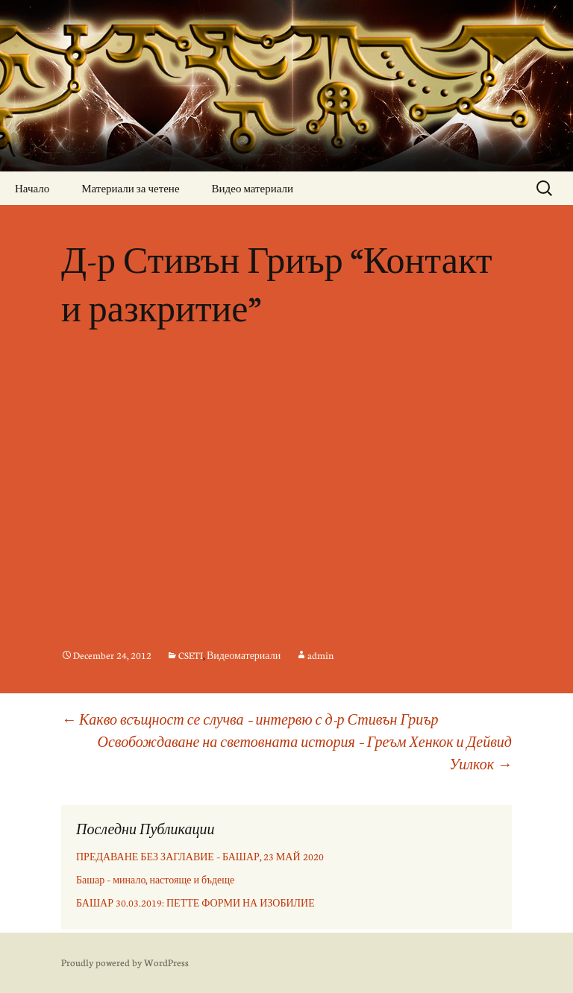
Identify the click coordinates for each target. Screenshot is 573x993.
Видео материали (253, 188)
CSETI (190, 655)
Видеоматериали (244, 655)
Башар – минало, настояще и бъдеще (155, 880)
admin (320, 655)
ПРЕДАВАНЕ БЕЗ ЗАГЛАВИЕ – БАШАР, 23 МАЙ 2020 (200, 857)
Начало (32, 188)
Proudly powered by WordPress (125, 962)
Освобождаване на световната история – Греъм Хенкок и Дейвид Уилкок (305, 752)
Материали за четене (130, 188)
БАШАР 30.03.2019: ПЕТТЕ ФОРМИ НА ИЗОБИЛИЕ (195, 903)
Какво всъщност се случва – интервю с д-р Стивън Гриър (250, 719)
